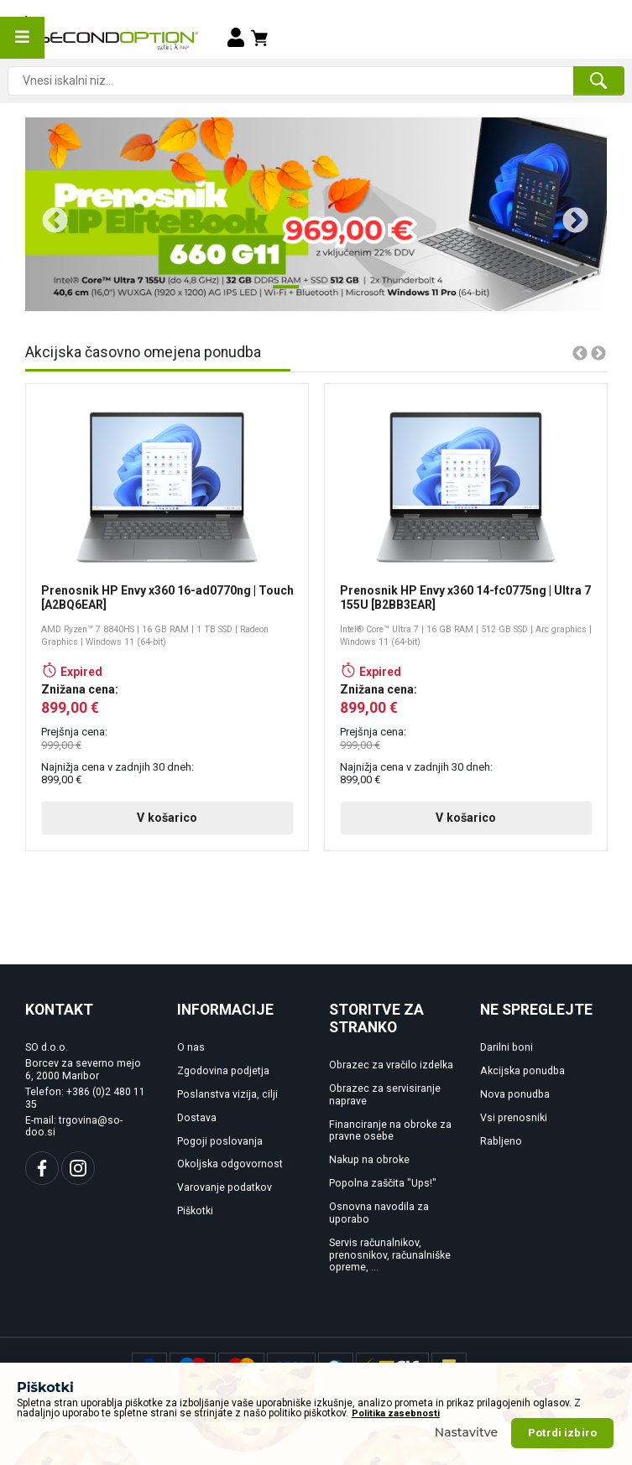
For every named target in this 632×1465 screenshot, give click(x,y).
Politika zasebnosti (396, 1413)
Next (569, 214)
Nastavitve (467, 1432)
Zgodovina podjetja (223, 1071)
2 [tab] (311, 293)
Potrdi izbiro (562, 1432)
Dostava (197, 1118)
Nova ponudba (515, 1094)
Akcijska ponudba (522, 1071)
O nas (191, 1047)
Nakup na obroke (369, 1160)
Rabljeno (501, 1141)
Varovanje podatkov (224, 1187)
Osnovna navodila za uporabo (379, 1213)
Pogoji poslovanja (220, 1141)
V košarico (167, 817)
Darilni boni (506, 1047)
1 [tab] (281, 293)
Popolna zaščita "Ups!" (382, 1183)
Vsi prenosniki (513, 1118)
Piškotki (195, 1211)
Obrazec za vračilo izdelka (391, 1065)
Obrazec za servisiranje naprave (385, 1095)
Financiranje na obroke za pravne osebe (390, 1131)
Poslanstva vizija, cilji (227, 1094)
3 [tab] (341, 293)
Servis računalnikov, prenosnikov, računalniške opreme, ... (390, 1255)
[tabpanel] (316, 214)
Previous (48, 214)
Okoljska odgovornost (230, 1164)
